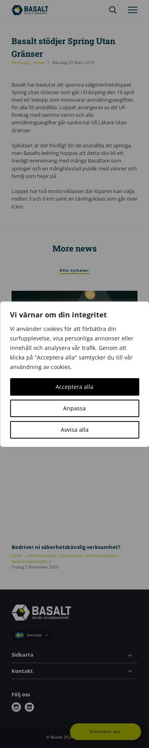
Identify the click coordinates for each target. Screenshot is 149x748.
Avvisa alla (75, 429)
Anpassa (74, 408)
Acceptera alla (74, 386)
